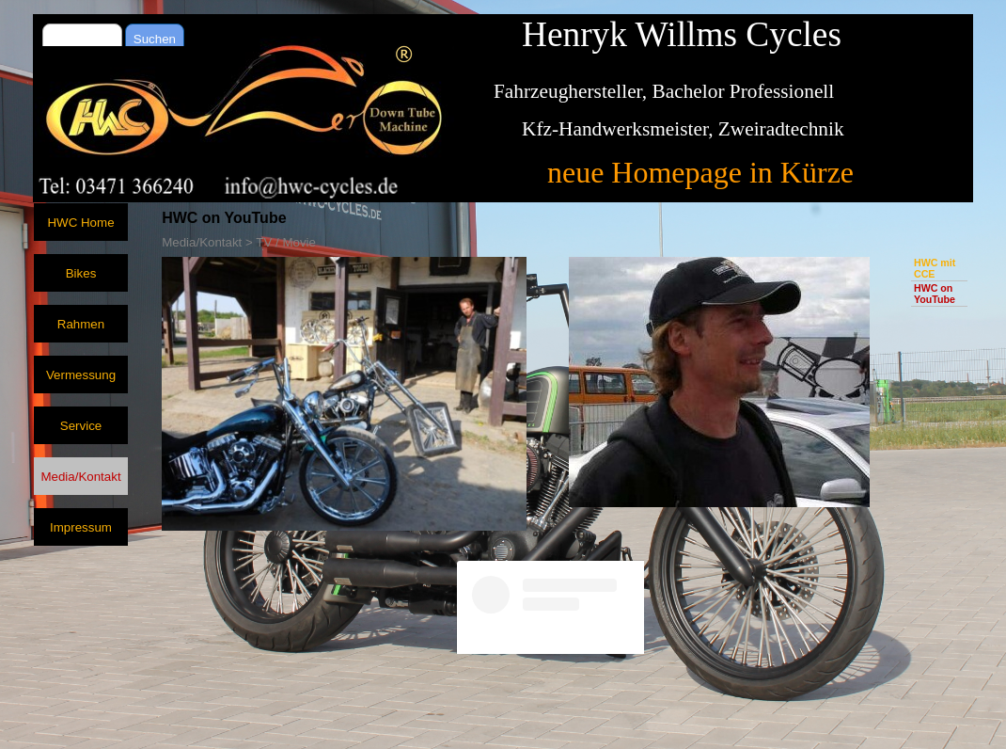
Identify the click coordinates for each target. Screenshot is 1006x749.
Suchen (155, 39)
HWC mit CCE (934, 268)
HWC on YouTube (934, 293)
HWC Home (80, 222)
